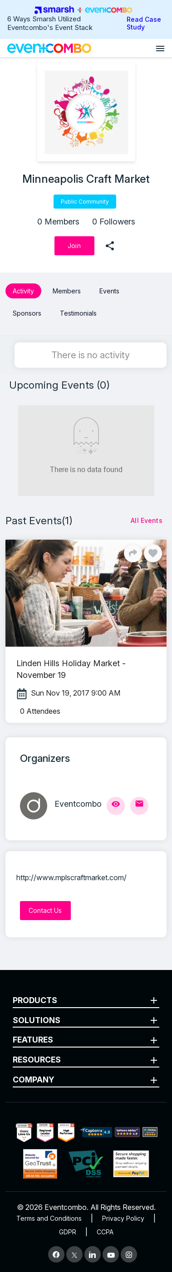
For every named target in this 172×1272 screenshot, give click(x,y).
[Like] (153, 553)
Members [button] (67, 291)
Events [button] (109, 291)
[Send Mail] (139, 806)
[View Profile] (116, 806)
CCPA (105, 1232)
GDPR (67, 1232)
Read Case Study (144, 23)
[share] (110, 246)
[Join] (74, 245)
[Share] (133, 553)
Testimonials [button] (78, 313)
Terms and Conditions (49, 1218)
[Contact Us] (45, 910)
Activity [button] (23, 291)
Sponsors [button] (27, 313)
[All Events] (147, 520)
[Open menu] (160, 48)
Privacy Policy (123, 1218)
